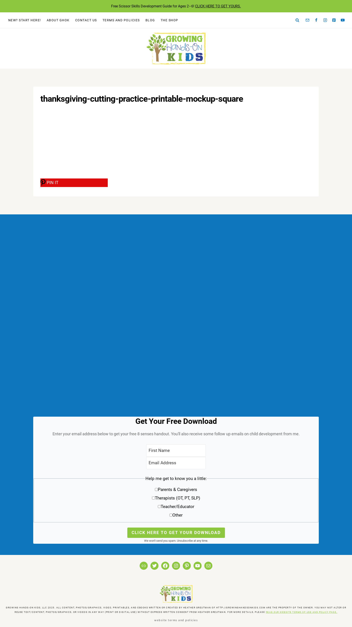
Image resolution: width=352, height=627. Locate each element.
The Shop (169, 20)
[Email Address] (176, 463)
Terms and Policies (121, 20)
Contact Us (86, 20)
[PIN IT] (74, 182)
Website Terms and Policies (176, 620)
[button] (176, 498)
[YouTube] (343, 20)
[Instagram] (325, 20)
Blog (150, 20)
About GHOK (58, 20)
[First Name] (176, 450)
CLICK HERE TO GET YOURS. (218, 6)
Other (177, 515)
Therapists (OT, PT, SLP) (177, 498)
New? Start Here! (24, 20)
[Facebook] (316, 20)
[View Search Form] (297, 20)
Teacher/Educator (177, 506)
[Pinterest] (334, 20)
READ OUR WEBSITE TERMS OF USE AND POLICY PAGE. (301, 612)
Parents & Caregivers (177, 489)
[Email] (307, 20)
